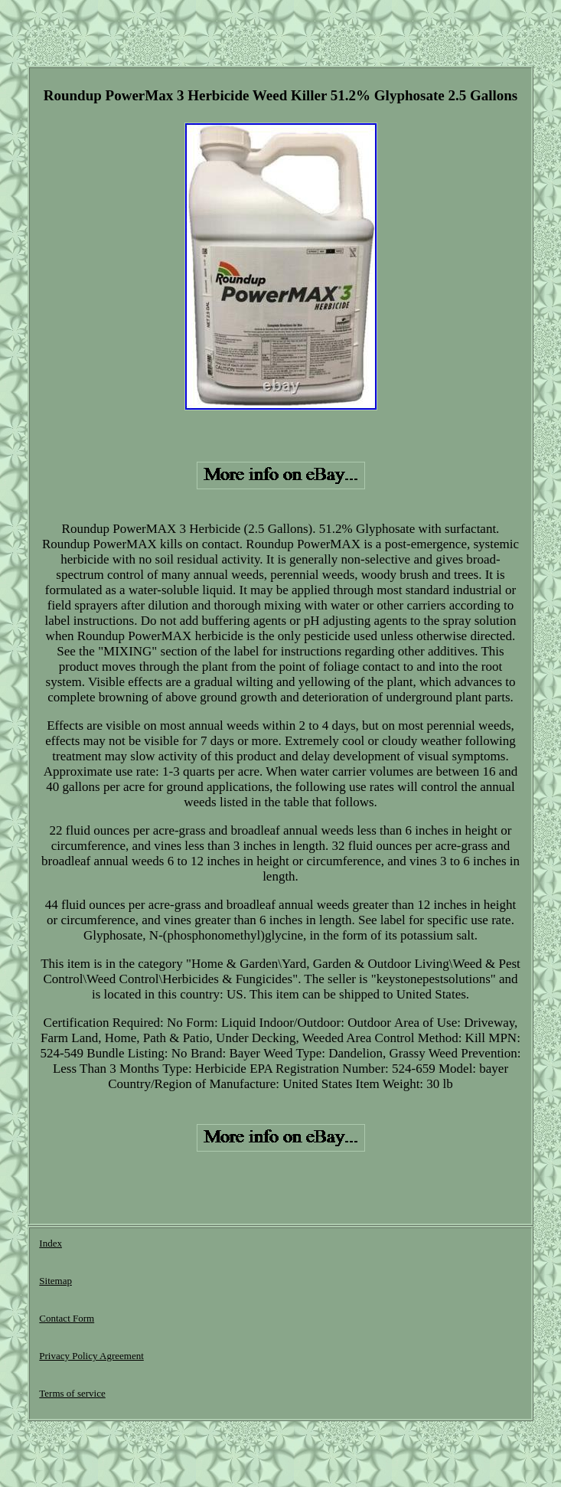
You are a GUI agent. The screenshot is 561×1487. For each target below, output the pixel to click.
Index (50, 1243)
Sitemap (55, 1280)
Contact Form (66, 1318)
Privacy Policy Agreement (91, 1355)
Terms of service (72, 1393)
